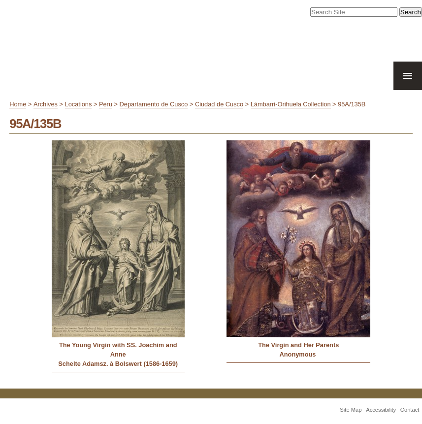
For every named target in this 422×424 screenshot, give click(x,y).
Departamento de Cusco (154, 104)
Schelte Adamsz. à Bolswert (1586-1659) (118, 363)
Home (17, 104)
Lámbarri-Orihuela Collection (291, 104)
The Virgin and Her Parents (298, 345)
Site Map (350, 410)
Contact (410, 410)
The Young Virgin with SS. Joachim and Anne (118, 349)
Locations (78, 104)
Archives (45, 104)
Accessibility (381, 410)
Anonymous (299, 354)
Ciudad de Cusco (219, 104)
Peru (105, 104)
